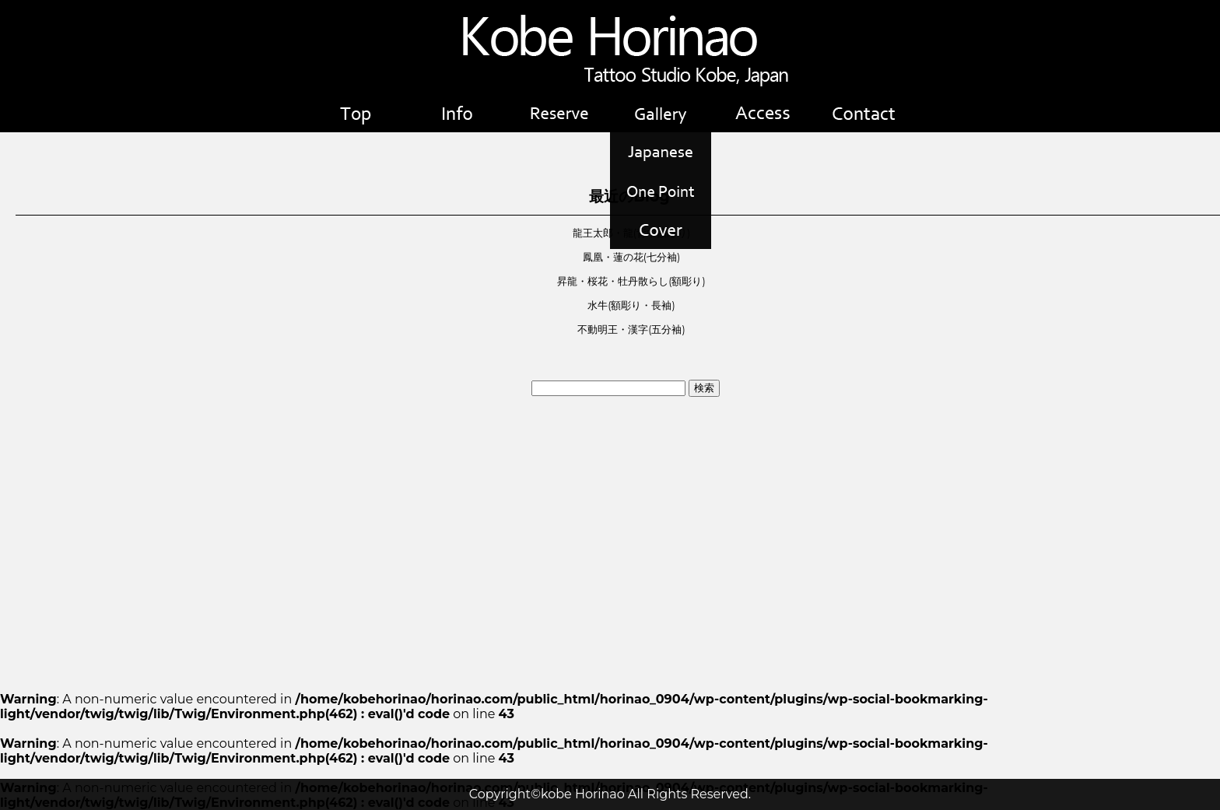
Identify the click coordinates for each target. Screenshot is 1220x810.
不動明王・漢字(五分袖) (631, 329)
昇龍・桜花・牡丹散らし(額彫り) (631, 281)
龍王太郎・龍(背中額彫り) (631, 233)
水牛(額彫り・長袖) (631, 305)
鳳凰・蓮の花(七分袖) (631, 257)
